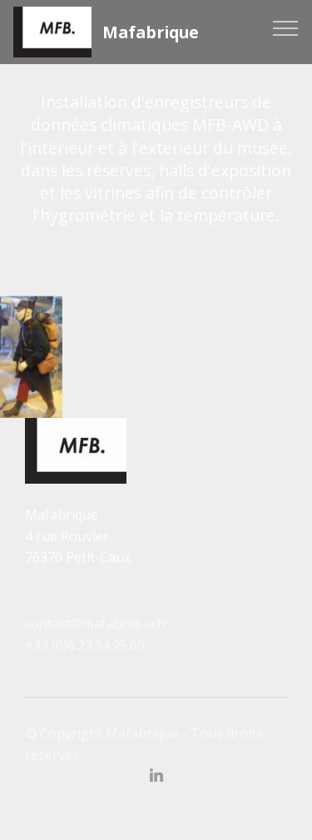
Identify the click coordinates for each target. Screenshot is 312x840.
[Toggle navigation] (286, 27)
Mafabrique (150, 32)
